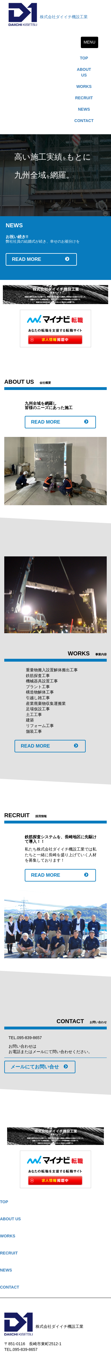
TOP (84, 58)
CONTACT (83, 120)
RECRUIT (84, 98)
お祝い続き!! (17, 236)
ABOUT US (84, 72)
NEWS (84, 109)
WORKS (84, 86)
